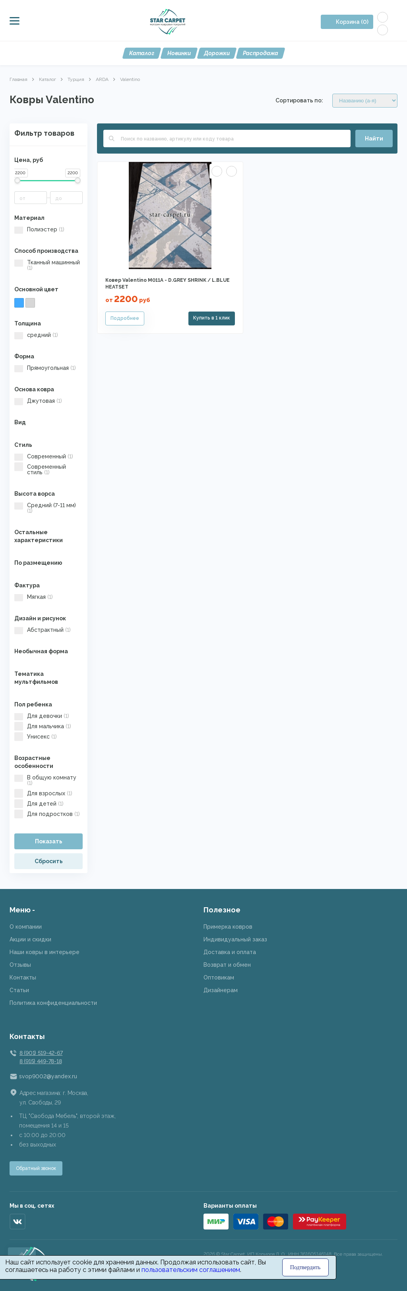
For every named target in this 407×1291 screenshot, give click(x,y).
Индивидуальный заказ (235, 939)
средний (36, 335)
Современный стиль (40, 469)
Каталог (141, 53)
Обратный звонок (36, 1168)
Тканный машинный (47, 265)
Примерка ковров (228, 927)
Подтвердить (305, 1267)
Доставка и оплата (230, 952)
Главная (18, 79)
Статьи (19, 990)
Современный (43, 456)
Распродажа (260, 53)
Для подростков (47, 814)
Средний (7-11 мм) (45, 508)
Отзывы (20, 965)
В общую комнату (45, 780)
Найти (374, 138)
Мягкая (33, 597)
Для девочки (41, 716)
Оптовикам (219, 977)
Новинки (179, 53)
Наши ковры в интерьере (44, 952)
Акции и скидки (30, 939)
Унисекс (35, 736)
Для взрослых (43, 793)
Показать (48, 841)
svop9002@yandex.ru (48, 1076)
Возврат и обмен (227, 965)
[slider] (17, 180)
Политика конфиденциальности (53, 1003)
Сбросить (49, 861)
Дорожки (217, 53)
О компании (26, 927)
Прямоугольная (45, 368)
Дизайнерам (221, 990)
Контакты (23, 977)
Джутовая (38, 401)
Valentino (130, 79)
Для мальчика (42, 726)
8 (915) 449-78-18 (40, 1061)
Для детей (39, 803)
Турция (76, 79)
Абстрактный (42, 630)
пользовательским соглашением (190, 1270)
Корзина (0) (352, 22)
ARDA (102, 79)
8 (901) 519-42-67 (40, 1053)
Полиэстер (39, 229)
